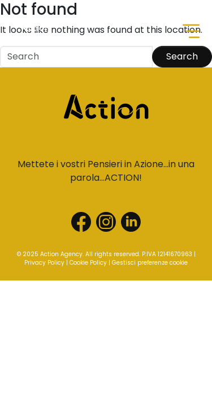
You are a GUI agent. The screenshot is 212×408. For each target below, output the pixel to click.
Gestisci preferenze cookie (150, 262)
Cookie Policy (88, 262)
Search (182, 56)
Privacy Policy (44, 262)
